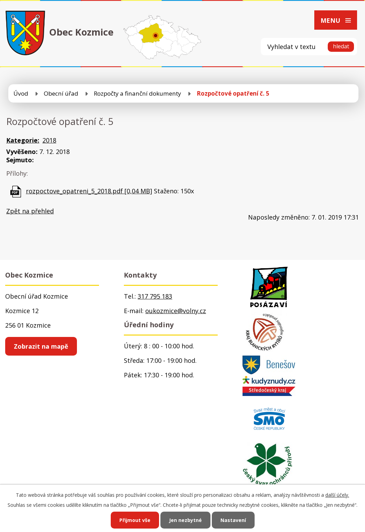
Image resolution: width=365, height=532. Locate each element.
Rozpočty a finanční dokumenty (137, 93)
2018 (49, 140)
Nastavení (233, 520)
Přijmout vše (134, 520)
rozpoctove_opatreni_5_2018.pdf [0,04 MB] (89, 191)
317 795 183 (155, 296)
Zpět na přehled (30, 211)
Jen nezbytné (185, 520)
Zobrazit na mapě (41, 346)
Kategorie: (22, 140)
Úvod (20, 93)
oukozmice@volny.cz (175, 311)
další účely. (337, 495)
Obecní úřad (61, 93)
